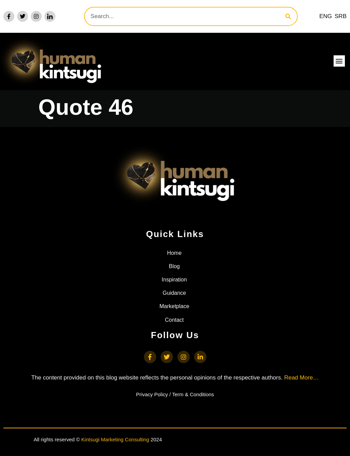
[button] (339, 61)
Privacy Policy (152, 394)
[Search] (288, 16)
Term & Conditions (193, 394)
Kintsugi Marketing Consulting (115, 439)
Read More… (301, 377)
